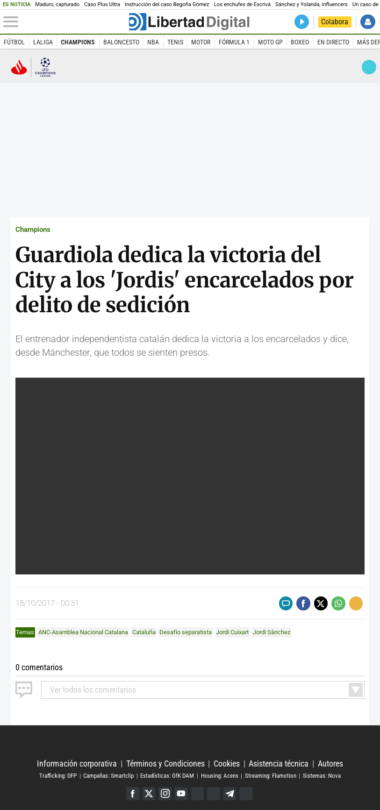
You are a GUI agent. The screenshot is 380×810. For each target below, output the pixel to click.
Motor (200, 42)
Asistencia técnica (278, 763)
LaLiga (43, 42)
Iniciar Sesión (367, 21)
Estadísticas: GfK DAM (167, 775)
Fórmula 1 (234, 42)
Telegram (230, 793)
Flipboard (213, 793)
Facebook (132, 793)
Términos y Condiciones (165, 763)
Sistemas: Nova (322, 775)
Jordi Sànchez (271, 632)
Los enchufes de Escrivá (242, 4)
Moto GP (270, 42)
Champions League (33, 66)
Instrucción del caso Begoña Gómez (167, 4)
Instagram (165, 793)
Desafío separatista (185, 632)
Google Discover (197, 793)
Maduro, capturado (57, 4)
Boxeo (300, 42)
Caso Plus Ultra (102, 4)
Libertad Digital (190, 742)
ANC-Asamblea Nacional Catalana (83, 632)
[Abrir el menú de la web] (65, 22)
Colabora (334, 22)
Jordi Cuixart (232, 632)
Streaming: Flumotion (270, 775)
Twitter (149, 793)
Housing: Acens (219, 775)
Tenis (175, 42)
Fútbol (14, 42)
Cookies (227, 763)
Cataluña (144, 632)
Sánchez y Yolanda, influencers (311, 4)
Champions (78, 42)
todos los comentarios (93, 690)
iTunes (245, 793)
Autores (330, 763)
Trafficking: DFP (58, 775)
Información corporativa (77, 763)
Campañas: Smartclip (108, 775)
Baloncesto (121, 42)
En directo (333, 42)
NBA (153, 42)
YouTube (181, 793)
